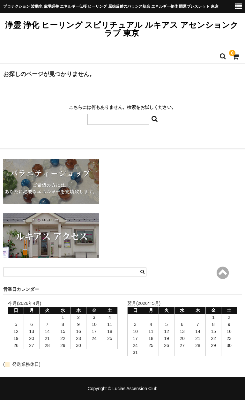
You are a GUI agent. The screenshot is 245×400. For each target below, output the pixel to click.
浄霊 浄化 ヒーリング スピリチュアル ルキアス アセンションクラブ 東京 (122, 28)
